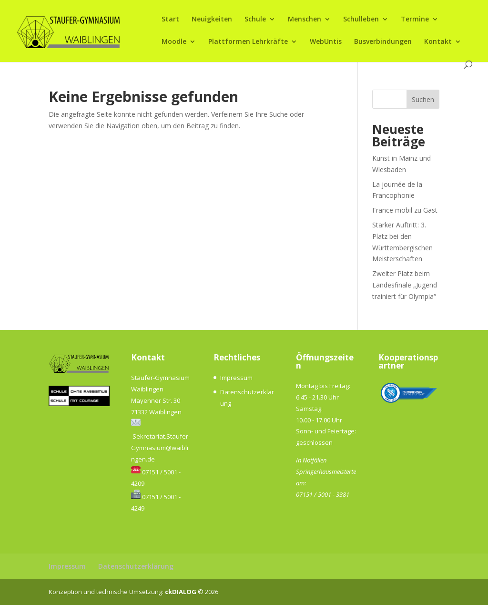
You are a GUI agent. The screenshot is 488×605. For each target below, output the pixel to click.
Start (170, 19)
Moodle (174, 42)
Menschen (304, 19)
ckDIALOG (181, 591)
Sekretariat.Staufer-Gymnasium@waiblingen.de (160, 447)
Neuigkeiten (212, 19)
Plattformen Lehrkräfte (248, 42)
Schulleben (361, 19)
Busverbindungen (383, 42)
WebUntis (326, 42)
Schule (255, 19)
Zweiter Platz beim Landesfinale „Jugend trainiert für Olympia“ (404, 285)
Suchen (423, 99)
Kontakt (438, 42)
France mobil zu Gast (404, 210)
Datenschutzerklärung (135, 566)
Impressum (236, 377)
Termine (415, 19)
